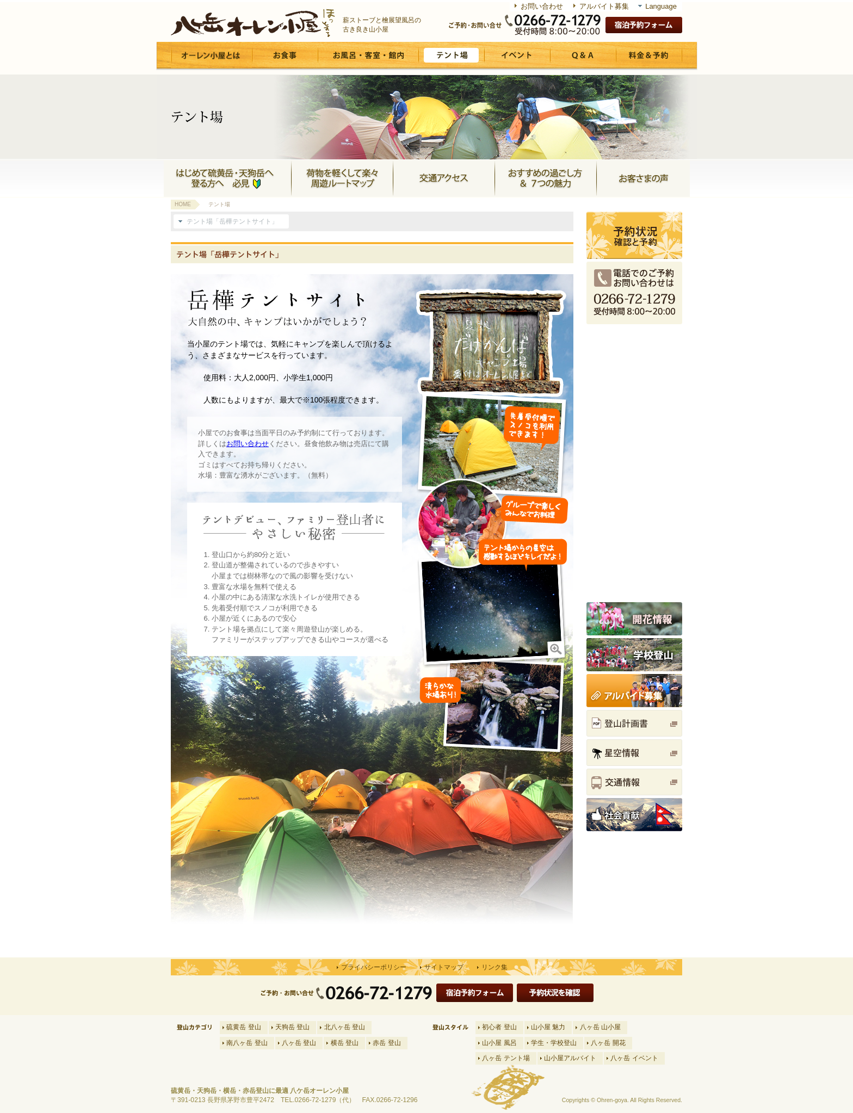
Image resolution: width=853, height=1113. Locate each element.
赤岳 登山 (386, 1043)
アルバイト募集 (604, 6)
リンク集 (494, 967)
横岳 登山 (344, 1043)
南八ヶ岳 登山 (246, 1043)
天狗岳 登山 (292, 1027)
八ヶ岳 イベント (634, 1058)
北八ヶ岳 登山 (344, 1027)
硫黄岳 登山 (243, 1027)
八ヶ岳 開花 (608, 1043)
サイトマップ (443, 967)
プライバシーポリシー (373, 967)
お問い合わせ (542, 6)
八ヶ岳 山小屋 (600, 1027)
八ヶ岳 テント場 (505, 1058)
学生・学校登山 (554, 1043)
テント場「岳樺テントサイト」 (232, 221)
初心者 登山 (499, 1027)
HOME (183, 204)
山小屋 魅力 (548, 1027)
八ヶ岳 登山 (299, 1043)
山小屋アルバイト (570, 1058)
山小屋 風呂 (499, 1043)
